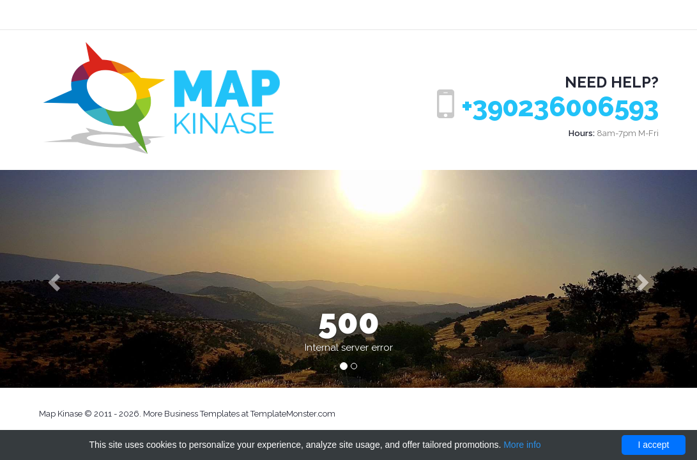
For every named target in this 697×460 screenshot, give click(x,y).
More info (521, 445)
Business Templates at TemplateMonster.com (249, 413)
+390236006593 (560, 107)
